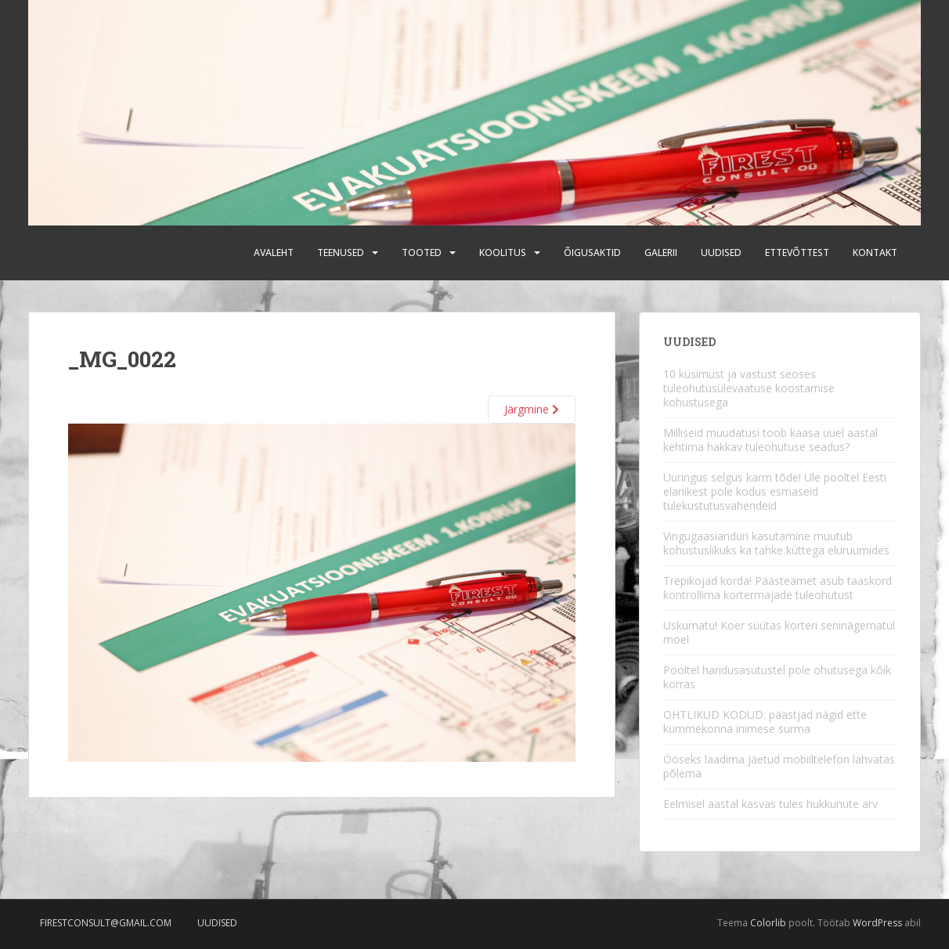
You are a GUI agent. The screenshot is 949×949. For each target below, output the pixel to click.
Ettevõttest (797, 252)
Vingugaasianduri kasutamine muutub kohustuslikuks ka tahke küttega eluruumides (776, 543)
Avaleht (274, 252)
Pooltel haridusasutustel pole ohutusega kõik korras (777, 676)
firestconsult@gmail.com (105, 922)
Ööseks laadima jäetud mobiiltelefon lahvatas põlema (779, 766)
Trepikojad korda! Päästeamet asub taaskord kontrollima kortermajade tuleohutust (777, 587)
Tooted (422, 252)
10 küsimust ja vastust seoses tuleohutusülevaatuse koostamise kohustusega (749, 388)
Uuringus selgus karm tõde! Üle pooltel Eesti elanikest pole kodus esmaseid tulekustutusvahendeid (774, 491)
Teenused (340, 252)
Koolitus (502, 252)
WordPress (877, 922)
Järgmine (531, 409)
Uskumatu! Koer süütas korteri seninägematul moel (779, 632)
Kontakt (875, 252)
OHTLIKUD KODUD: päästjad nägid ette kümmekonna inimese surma (765, 721)
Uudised (721, 252)
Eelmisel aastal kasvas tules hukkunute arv (770, 803)
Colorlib (768, 922)
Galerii (660, 252)
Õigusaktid (592, 252)
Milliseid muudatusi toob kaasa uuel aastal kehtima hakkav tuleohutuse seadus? (770, 439)
